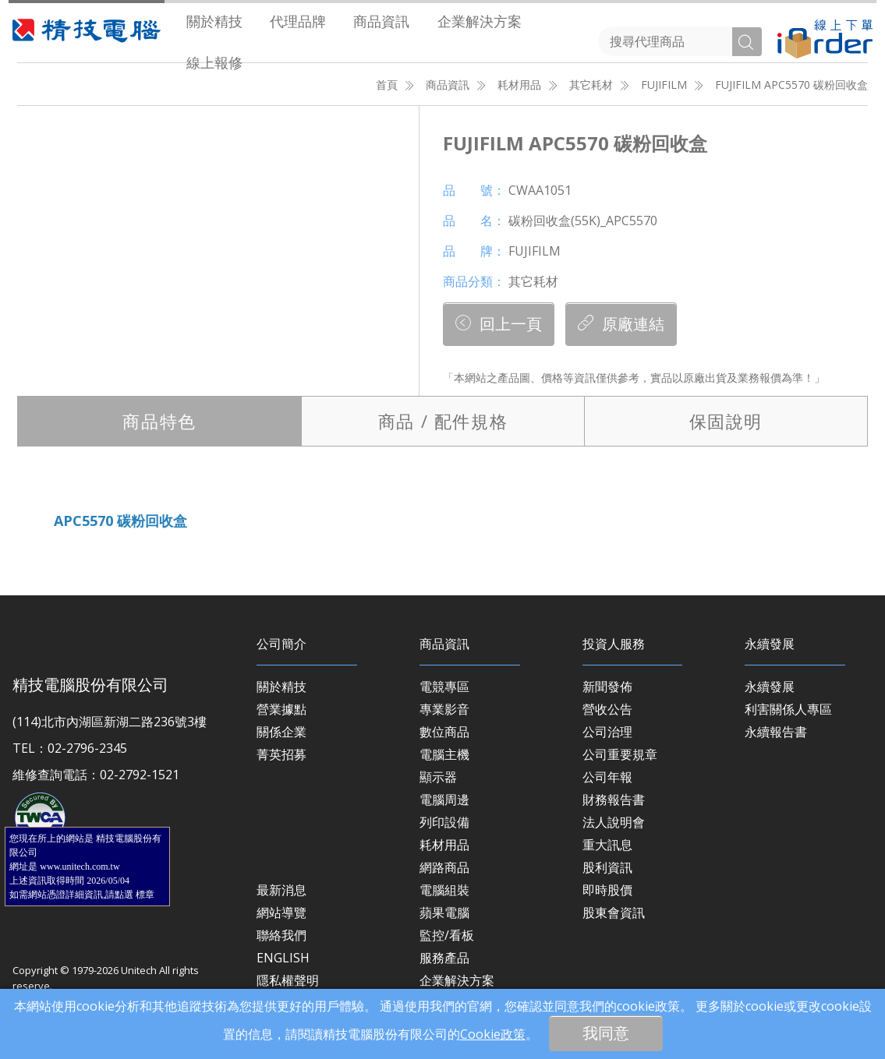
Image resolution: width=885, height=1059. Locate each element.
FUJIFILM (664, 84)
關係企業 (281, 731)
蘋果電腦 (444, 912)
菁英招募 (281, 754)
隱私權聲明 (288, 980)
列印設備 (444, 822)
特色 (159, 420)
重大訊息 (607, 844)
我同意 (605, 1032)
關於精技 (214, 21)
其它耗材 (591, 84)
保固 (726, 420)
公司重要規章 (619, 754)
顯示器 (438, 776)
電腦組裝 (444, 889)
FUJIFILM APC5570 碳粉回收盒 (791, 84)
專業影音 (444, 709)
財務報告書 (613, 799)
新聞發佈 (607, 686)
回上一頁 (498, 323)
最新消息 (281, 889)
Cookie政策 (493, 1034)
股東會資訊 (613, 912)
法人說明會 (613, 822)
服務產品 (444, 957)
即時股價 (607, 889)
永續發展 (770, 686)
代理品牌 (298, 21)
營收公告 (607, 709)
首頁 (387, 84)
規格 (443, 420)
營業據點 (281, 709)
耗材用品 (519, 84)
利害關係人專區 (788, 709)
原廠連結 (621, 323)
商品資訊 (381, 21)
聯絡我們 (281, 935)
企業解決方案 (479, 21)
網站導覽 (281, 912)
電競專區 (444, 686)
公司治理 (607, 731)
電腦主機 (444, 754)
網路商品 (444, 867)
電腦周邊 (444, 799)
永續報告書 (776, 731)
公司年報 (607, 776)
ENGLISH (283, 957)
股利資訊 (607, 867)
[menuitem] (214, 20)
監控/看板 (446, 935)
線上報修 (214, 62)
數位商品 (444, 731)
